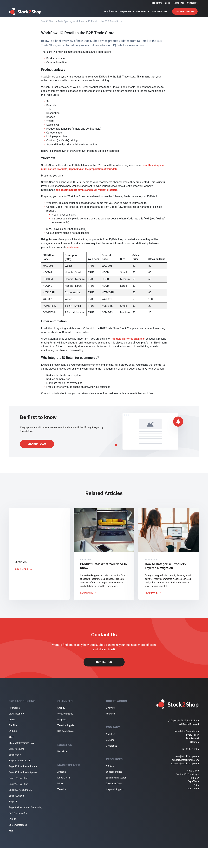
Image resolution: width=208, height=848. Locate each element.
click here (73, 247)
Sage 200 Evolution (18, 784)
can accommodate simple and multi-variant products (86, 189)
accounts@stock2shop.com (184, 763)
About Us (110, 734)
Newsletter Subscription (187, 731)
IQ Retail (13, 731)
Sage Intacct (15, 754)
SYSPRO (13, 819)
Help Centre (156, 3)
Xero (11, 830)
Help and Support (115, 789)
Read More (23, 569)
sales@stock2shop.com (187, 756)
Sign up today (37, 443)
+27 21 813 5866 (190, 749)
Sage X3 (13, 801)
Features (110, 713)
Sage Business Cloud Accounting (25, 807)
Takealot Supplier (66, 725)
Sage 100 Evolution (18, 778)
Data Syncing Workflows (71, 21)
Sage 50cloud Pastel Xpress (23, 772)
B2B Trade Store (159, 11)
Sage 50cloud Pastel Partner (23, 766)
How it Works (110, 11)
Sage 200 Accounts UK (20, 790)
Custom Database (18, 825)
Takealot (61, 789)
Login (167, 3)
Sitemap (194, 742)
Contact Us (192, 3)
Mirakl (60, 783)
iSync (11, 737)
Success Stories (114, 772)
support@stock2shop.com (185, 760)
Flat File (13, 725)
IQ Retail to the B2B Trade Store (105, 21)
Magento (61, 719)
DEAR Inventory (16, 713)
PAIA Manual (192, 738)
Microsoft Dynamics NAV (21, 743)
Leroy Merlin (63, 777)
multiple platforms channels (128, 338)
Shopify (61, 708)
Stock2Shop (47, 21)
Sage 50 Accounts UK (20, 760)
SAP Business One (18, 813)
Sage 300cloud (16, 795)
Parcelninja (63, 751)
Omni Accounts (16, 749)
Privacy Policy (192, 735)
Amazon (61, 772)
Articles (110, 766)
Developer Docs (114, 783)
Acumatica (14, 708)
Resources (142, 11)
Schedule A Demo (185, 11)
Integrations (126, 11)
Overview (110, 708)
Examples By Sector (116, 777)
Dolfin (12, 719)
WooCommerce (65, 713)
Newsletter (179, 3)
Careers (110, 740)
